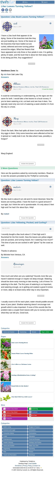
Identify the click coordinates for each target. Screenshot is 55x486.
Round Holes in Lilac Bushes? (20, 386)
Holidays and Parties (35, 442)
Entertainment (7, 439)
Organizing (6, 448)
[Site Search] (44, 2)
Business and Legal (9, 430)
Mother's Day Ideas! (10, 409)
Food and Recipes (34, 439)
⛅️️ (41, 468)
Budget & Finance (34, 427)
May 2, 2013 (45, 332)
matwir (6, 214)
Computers (32, 430)
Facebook (33, 412)
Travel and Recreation (9, 455)
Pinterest (7, 415)
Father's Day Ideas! (10, 412)
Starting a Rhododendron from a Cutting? (23, 375)
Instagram (7, 419)
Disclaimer (18, 465)
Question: (22, 17)
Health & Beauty (8, 442)
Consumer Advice (8, 433)
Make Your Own (34, 445)
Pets (4, 451)
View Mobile (32, 463)
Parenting (32, 448)
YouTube (33, 415)
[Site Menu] (25, 2)
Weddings (32, 455)
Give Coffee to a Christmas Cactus (21, 364)
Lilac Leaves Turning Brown (19, 342)
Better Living (7, 427)
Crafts (5, 436)
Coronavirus (32, 433)
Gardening (23, 332)
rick (5, 74)
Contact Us (36, 465)
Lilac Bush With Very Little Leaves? (21, 397)
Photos (31, 451)
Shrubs (34, 332)
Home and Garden (8, 332)
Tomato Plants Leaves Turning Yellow (22, 353)
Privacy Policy (27, 465)
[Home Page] (7, 1)
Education (32, 436)
